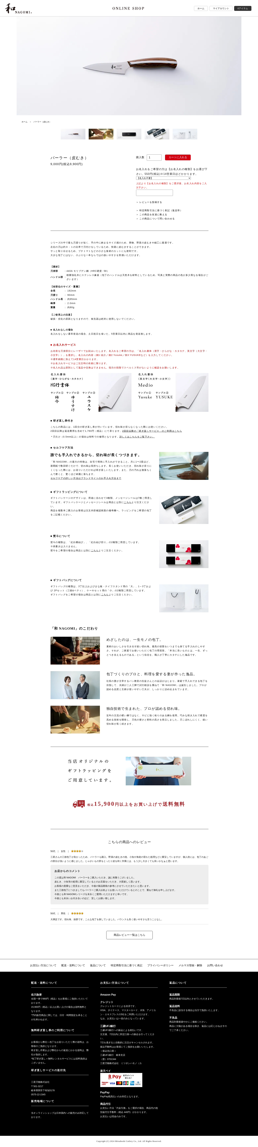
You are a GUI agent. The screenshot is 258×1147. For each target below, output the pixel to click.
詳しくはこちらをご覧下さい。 (137, 436)
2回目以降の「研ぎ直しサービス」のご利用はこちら (152, 431)
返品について (98, 965)
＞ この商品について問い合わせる (155, 218)
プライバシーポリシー (160, 965)
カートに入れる (178, 157)
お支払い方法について (43, 965)
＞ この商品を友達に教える (151, 214)
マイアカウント (221, 8)
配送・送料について (73, 965)
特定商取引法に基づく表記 (126, 965)
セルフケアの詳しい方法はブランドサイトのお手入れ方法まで (86, 478)
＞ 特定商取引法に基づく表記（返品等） (159, 210)
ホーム (200, 8)
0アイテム (243, 8)
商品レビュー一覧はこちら (129, 935)
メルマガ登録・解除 (190, 965)
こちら (127, 502)
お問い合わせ (215, 965)
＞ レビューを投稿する (149, 202)
